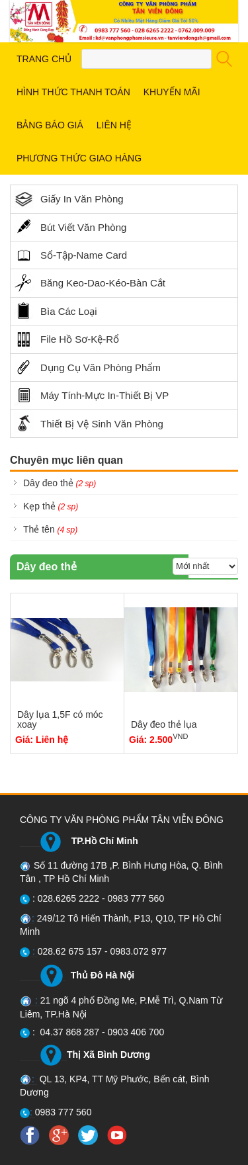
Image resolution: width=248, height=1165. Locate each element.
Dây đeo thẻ (59, 483)
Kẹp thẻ (50, 506)
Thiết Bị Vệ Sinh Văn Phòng (88, 423)
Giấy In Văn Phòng (69, 199)
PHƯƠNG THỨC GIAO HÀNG (79, 158)
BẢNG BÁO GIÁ (50, 125)
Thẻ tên (50, 529)
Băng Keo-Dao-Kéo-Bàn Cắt (89, 283)
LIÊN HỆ (114, 125)
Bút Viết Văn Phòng (70, 227)
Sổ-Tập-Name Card (70, 255)
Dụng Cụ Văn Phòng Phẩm (87, 367)
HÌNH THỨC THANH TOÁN (73, 92)
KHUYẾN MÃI (172, 92)
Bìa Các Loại (55, 312)
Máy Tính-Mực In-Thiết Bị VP (91, 396)
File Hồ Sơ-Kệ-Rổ (66, 339)
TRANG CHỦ (44, 59)
